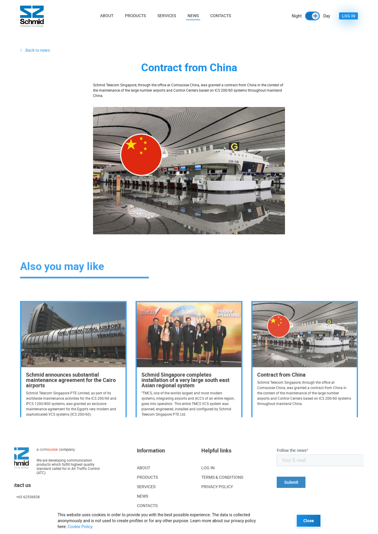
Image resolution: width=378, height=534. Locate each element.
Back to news (37, 50)
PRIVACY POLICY (235, 486)
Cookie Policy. (80, 526)
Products (135, 15)
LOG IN (348, 16)
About (107, 15)
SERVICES (134, 486)
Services (167, 15)
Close (308, 520)
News (193, 15)
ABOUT (131, 467)
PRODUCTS (135, 477)
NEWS (130, 496)
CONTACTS (135, 505)
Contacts (221, 15)
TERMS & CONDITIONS (241, 477)
